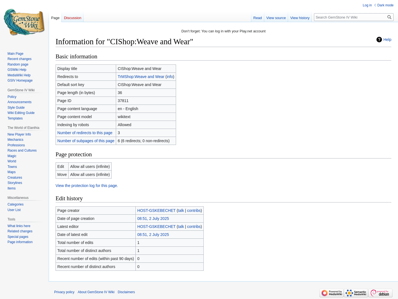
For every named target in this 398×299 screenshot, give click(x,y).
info (170, 76)
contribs (194, 210)
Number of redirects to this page (84, 133)
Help (387, 39)
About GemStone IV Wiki (96, 292)
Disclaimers (126, 292)
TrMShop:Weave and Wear (141, 76)
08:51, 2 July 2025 (153, 218)
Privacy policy (64, 292)
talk (181, 210)
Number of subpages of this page (85, 141)
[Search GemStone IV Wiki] (354, 17)
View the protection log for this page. (87, 185)
